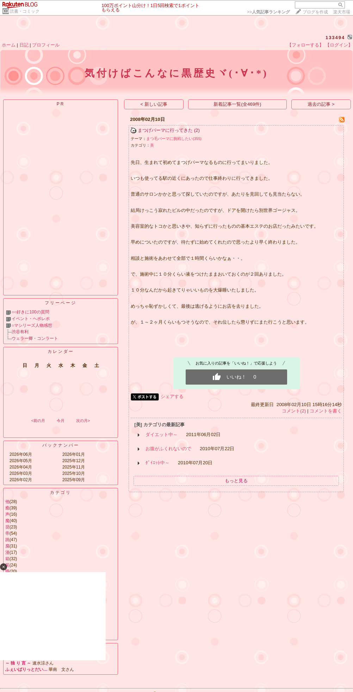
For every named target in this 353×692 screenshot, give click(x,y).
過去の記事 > (321, 104)
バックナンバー (60, 445)
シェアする (172, 396)
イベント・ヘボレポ (31, 318)
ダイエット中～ (161, 434)
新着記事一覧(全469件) (237, 104)
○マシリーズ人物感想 (32, 325)
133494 (335, 37)
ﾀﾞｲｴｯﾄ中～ (157, 462)
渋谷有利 (20, 331)
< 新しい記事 (154, 104)
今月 (60, 420)
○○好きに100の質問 (30, 312)
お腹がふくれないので (168, 448)
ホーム (9, 45)
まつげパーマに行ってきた (165, 130)
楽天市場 (341, 12)
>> (268, 12)
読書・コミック (24, 11)
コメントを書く (326, 411)
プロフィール (46, 45)
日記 (24, 45)
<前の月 (38, 420)
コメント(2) (294, 411)
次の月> (83, 420)
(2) (197, 130)
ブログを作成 (315, 12)
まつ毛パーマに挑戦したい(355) (174, 138)
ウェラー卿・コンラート (35, 338)
